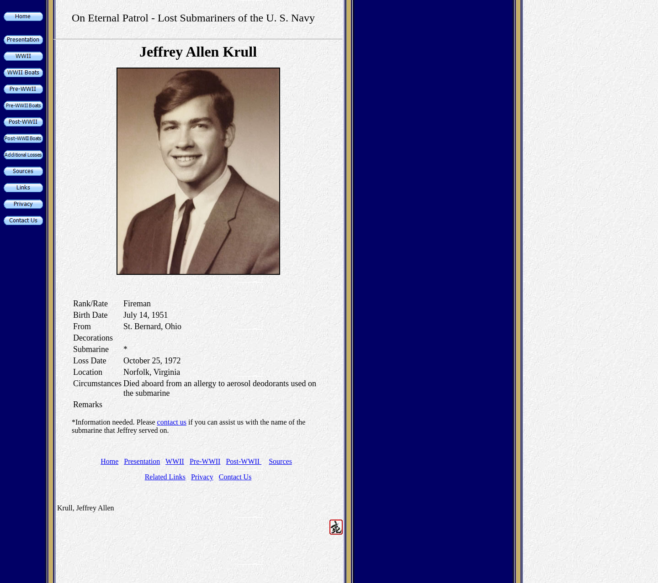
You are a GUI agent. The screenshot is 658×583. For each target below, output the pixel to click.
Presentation (142, 461)
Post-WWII (243, 461)
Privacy (202, 477)
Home (109, 461)
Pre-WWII (205, 461)
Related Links (165, 477)
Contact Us (235, 477)
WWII (174, 461)
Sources (280, 461)
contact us (171, 422)
